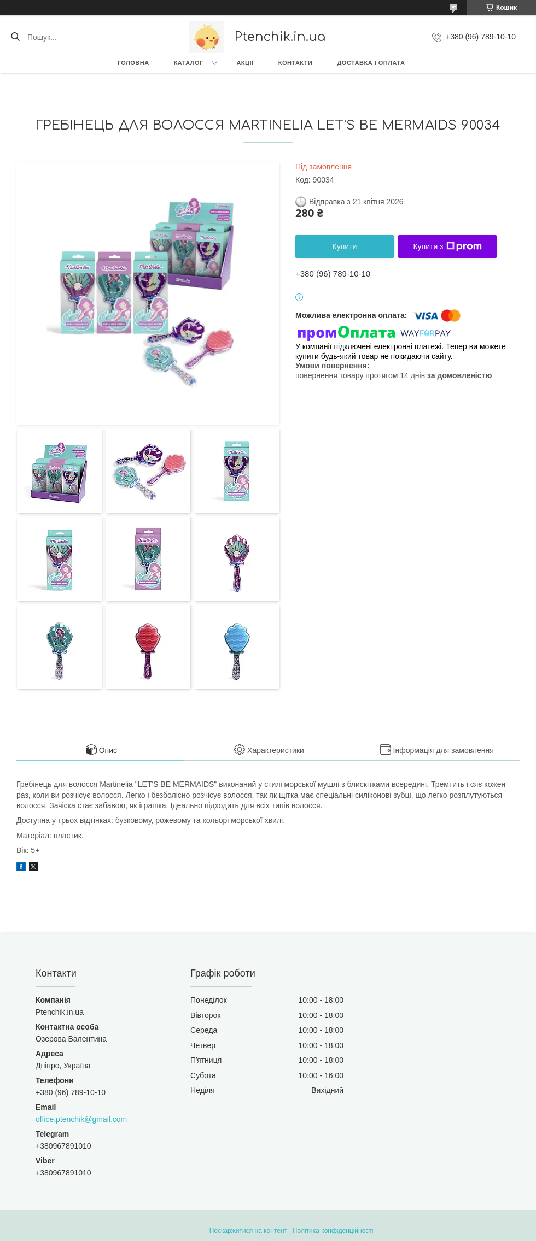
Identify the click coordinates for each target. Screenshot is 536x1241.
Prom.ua (319, 1221)
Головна (133, 63)
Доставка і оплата (371, 63)
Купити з (447, 246)
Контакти (295, 63)
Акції (244, 63)
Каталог (188, 63)
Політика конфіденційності (333, 1230)
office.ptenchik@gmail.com (81, 1119)
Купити (345, 246)
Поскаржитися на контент (248, 1230)
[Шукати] (15, 37)
